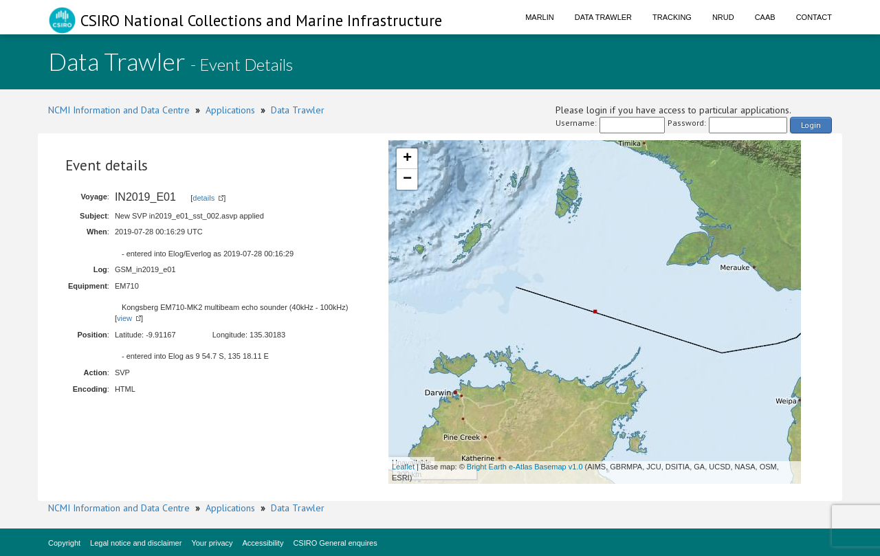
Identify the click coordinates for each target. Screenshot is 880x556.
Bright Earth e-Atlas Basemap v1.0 (525, 467)
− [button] (407, 179)
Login (811, 125)
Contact (814, 17)
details (203, 198)
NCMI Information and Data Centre (119, 110)
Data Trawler (603, 17)
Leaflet (403, 467)
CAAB (765, 17)
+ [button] (407, 158)
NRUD (723, 17)
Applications (230, 110)
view (124, 318)
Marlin (539, 17)
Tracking (672, 17)
